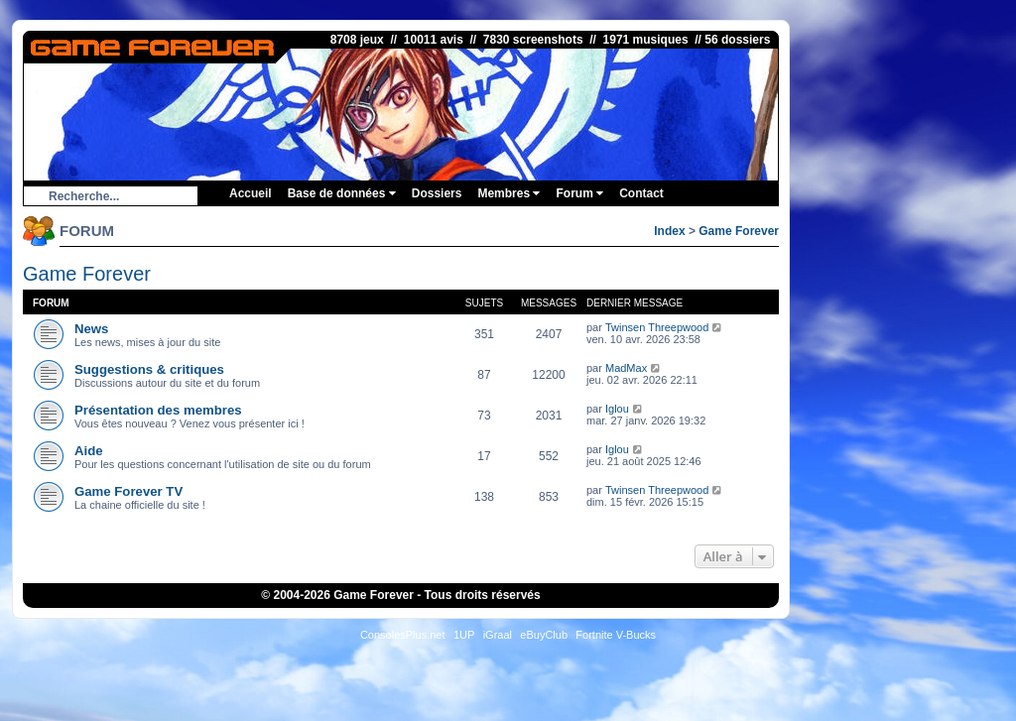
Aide (88, 450)
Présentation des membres (158, 410)
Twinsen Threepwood (656, 327)
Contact (641, 193)
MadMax (626, 368)
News (91, 328)
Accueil (250, 193)
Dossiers (437, 193)
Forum (579, 193)
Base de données (342, 193)
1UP (463, 635)
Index (669, 231)
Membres (508, 193)
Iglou (617, 409)
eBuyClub (544, 635)
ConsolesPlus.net (402, 635)
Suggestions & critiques (149, 369)
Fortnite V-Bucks (615, 635)
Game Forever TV (128, 491)
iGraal (497, 635)
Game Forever (738, 231)
